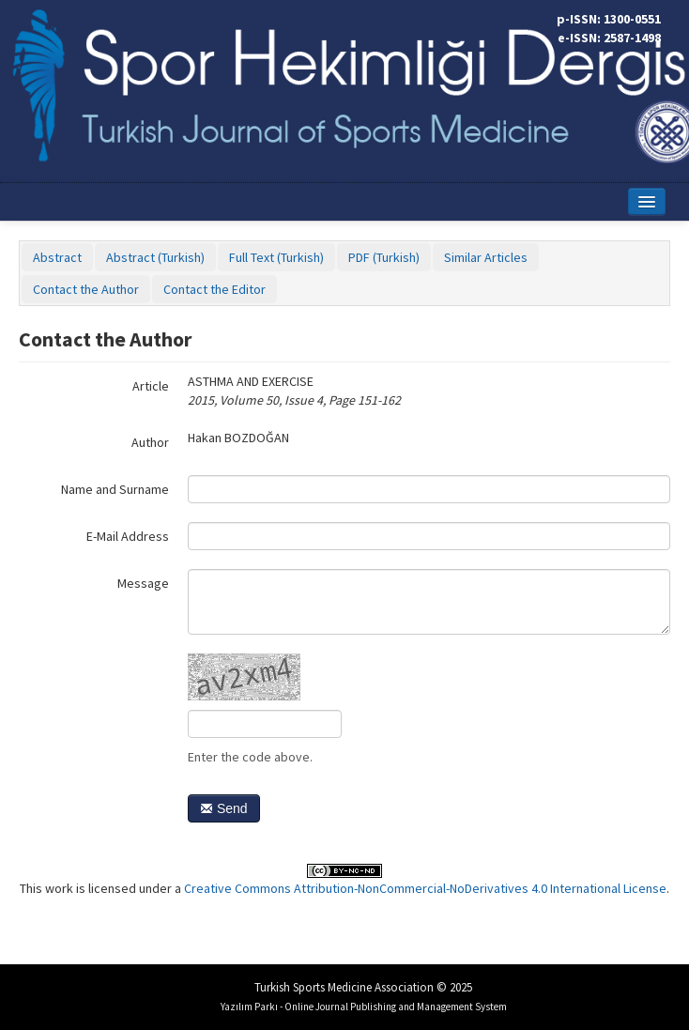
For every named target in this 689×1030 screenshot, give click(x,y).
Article (150, 385)
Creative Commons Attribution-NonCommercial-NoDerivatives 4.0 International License (425, 888)
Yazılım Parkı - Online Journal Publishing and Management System (364, 1006)
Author (150, 442)
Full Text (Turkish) (276, 257)
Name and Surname (115, 489)
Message (143, 583)
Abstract (57, 257)
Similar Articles (486, 257)
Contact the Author (86, 289)
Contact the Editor (214, 289)
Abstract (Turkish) (155, 257)
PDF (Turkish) (384, 257)
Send (224, 808)
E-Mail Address (127, 536)
